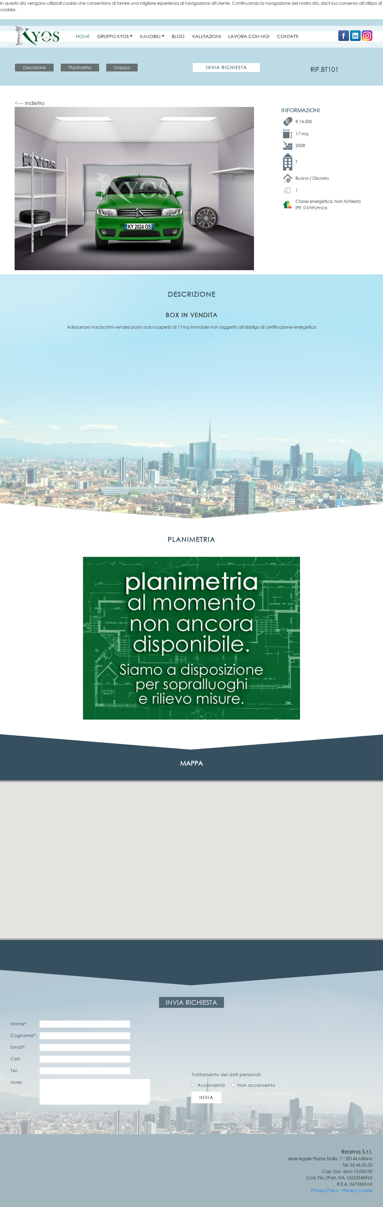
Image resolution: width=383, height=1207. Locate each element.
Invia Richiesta (226, 67)
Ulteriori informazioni (20, 16)
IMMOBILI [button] (150, 36)
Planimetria (80, 67)
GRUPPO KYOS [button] (113, 36)
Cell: (16, 1059)
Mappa (122, 67)
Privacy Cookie (357, 1190)
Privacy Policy (325, 1190)
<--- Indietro (30, 103)
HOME (83, 36)
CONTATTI (287, 36)
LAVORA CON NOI (248, 36)
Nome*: (19, 1023)
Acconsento (211, 1085)
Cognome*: (24, 1035)
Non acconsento (256, 1085)
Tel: (14, 1070)
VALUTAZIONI (206, 36)
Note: (17, 1082)
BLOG (178, 36)
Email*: (18, 1047)
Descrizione (34, 67)
